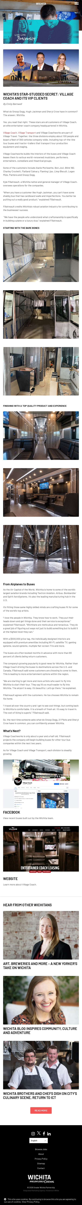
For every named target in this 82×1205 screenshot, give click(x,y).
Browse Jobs (41, 1149)
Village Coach (10, 132)
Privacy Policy (41, 1158)
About (41, 1154)
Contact (41, 1168)
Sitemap (41, 1163)
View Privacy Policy (30, 1201)
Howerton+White (52, 1190)
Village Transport (27, 132)
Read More (41, 1110)
